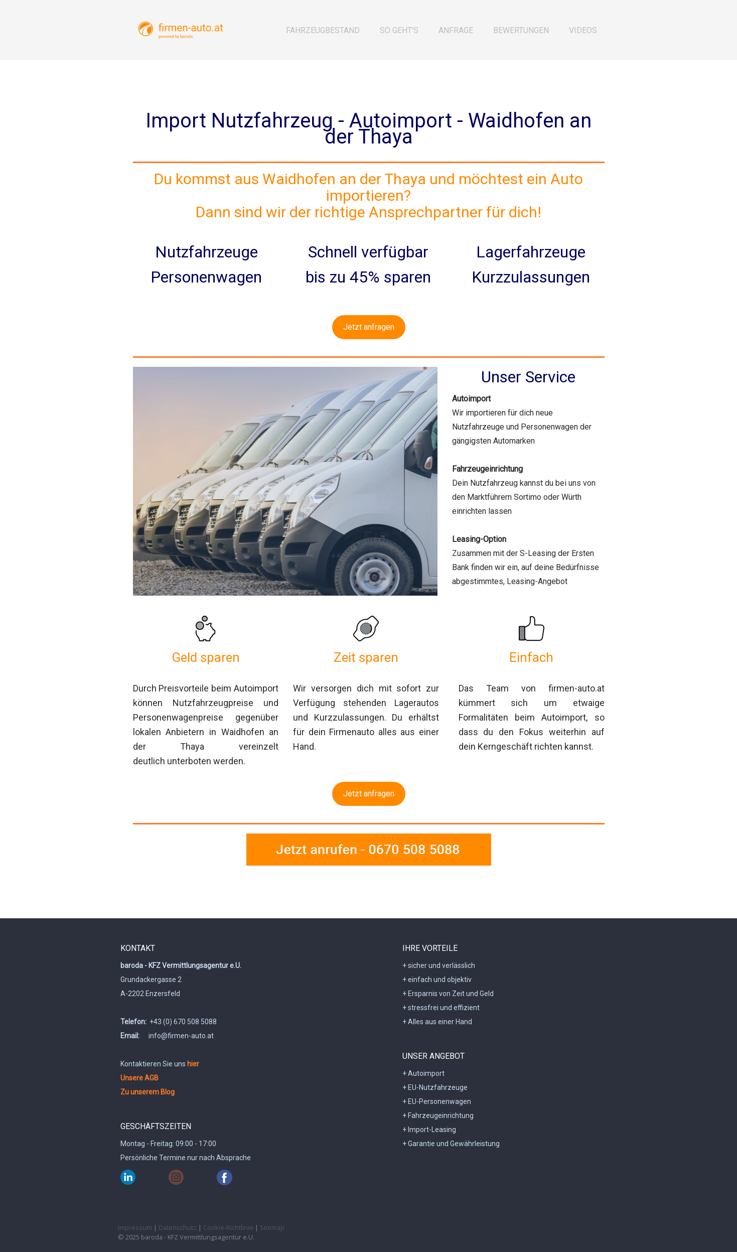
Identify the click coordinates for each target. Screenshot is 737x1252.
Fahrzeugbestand (323, 30)
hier (193, 1064)
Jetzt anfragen (368, 327)
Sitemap (272, 1227)
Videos (583, 30)
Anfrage (455, 30)
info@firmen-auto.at (181, 1036)
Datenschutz (178, 1227)
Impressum (135, 1227)
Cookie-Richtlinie (228, 1227)
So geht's (399, 30)
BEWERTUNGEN (521, 30)
